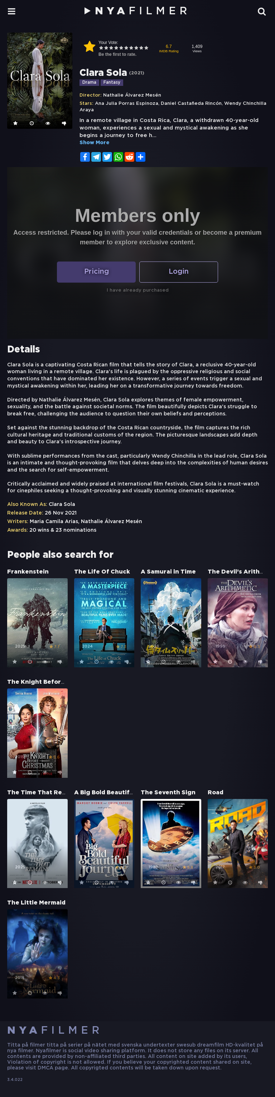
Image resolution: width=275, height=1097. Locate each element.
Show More (94, 143)
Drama (89, 82)
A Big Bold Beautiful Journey (118, 792)
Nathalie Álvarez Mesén (132, 95)
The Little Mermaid (36, 903)
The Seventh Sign (168, 792)
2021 (136, 73)
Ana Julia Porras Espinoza (126, 104)
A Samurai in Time (168, 572)
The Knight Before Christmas (52, 682)
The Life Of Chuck (102, 572)
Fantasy (111, 82)
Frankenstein (28, 572)
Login (178, 272)
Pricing (96, 272)
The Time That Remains (43, 792)
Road (215, 792)
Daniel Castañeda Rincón (191, 104)
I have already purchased (138, 290)
